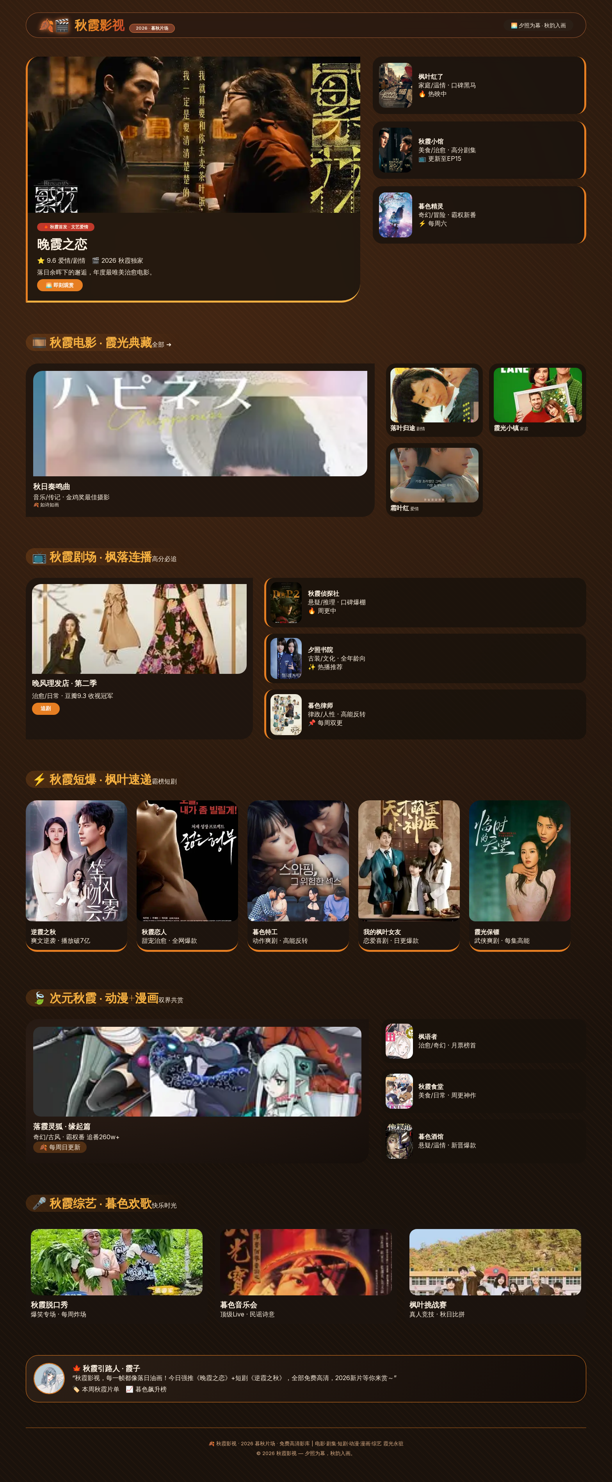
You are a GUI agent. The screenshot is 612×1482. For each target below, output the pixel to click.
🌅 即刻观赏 (60, 285)
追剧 (46, 708)
